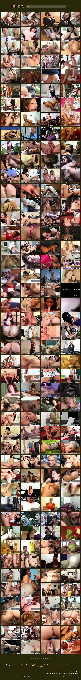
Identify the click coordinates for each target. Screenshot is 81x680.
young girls (32, 665)
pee (70, 665)
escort (41, 665)
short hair (51, 665)
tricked (46, 665)
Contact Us (77, 677)
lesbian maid (65, 665)
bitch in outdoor (24, 665)
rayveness (57, 665)
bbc (37, 665)
